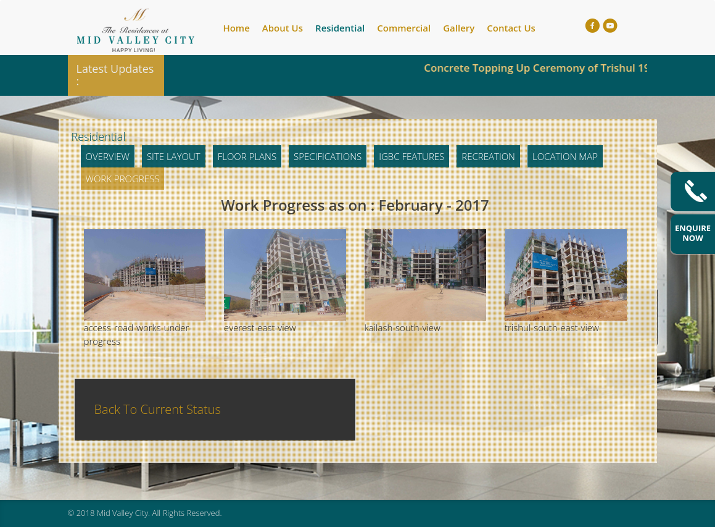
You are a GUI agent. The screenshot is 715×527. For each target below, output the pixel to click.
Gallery (458, 28)
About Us (282, 28)
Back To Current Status (157, 409)
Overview (108, 156)
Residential (340, 28)
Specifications (328, 156)
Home (236, 28)
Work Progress (123, 178)
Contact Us (511, 28)
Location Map (565, 156)
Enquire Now (693, 232)
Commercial (404, 28)
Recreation (488, 156)
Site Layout (173, 156)
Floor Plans (247, 156)
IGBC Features (411, 156)
